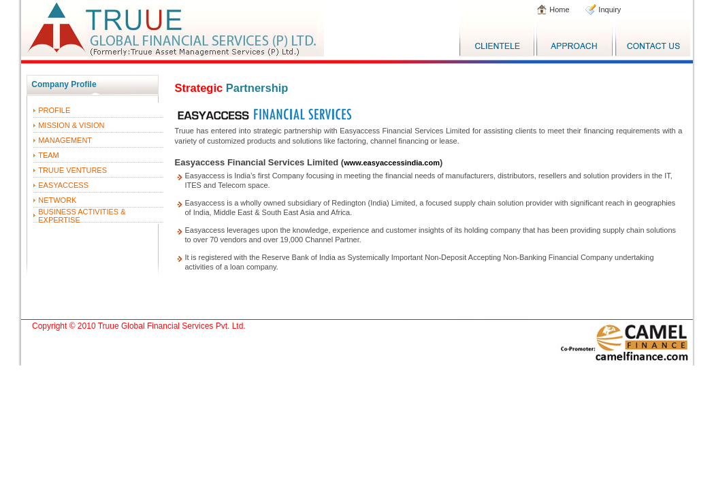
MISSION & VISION (71, 125)
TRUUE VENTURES (72, 170)
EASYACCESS (63, 185)
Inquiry (608, 9)
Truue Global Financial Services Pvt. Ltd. (172, 326)
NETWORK (57, 200)
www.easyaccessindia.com (392, 163)
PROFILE (54, 110)
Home (558, 9)
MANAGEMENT (65, 140)
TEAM (48, 155)
